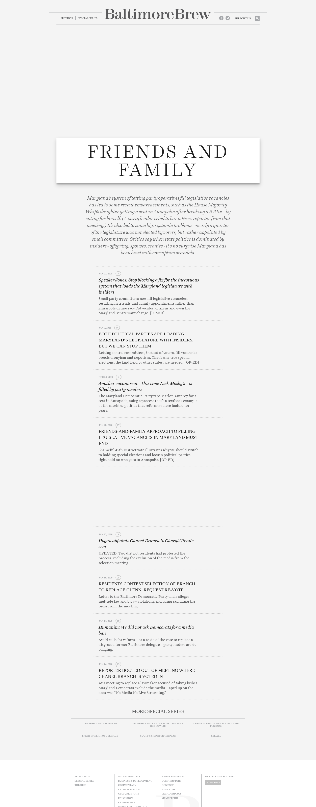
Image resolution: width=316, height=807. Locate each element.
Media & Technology (132, 772)
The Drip (80, 751)
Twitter (227, 18)
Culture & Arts (128, 759)
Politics (124, 781)
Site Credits (212, 789)
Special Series (84, 746)
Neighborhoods (129, 777)
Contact (168, 751)
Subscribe (213, 748)
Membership (170, 764)
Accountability (129, 742)
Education (125, 764)
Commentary (127, 751)
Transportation (129, 790)
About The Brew (173, 742)
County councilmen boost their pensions (216, 690)
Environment (127, 768)
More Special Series (158, 677)
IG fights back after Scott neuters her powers (158, 690)
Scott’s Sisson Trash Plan (158, 701)
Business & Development (135, 746)
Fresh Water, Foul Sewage (100, 701)
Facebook (221, 18)
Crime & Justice (129, 755)
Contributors (171, 746)
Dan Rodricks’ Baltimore (100, 689)
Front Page (82, 742)
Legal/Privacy (172, 759)
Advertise (169, 755)
